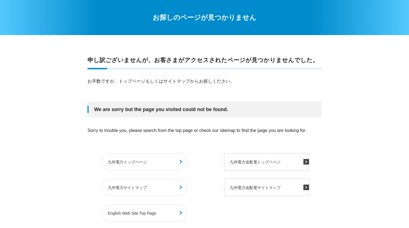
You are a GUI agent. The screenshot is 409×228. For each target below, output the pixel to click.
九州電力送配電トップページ (255, 162)
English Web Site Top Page (132, 213)
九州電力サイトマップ (127, 187)
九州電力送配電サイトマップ (255, 187)
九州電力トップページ (127, 162)
